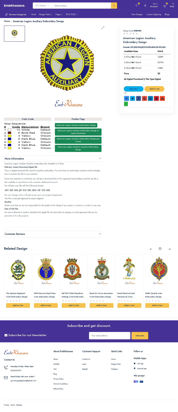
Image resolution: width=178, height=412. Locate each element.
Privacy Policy (58, 378)
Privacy (6, 404)
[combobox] (42, 5)
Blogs (167, 14)
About (55, 359)
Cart (54, 368)
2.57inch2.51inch (132, 56)
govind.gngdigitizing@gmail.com (23, 380)
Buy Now (133, 88)
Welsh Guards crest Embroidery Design (153, 295)
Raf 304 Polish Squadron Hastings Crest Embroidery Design (73, 295)
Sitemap (19, 404)
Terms (13, 404)
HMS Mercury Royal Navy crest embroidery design (45, 295)
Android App (140, 368)
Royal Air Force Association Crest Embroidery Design (101, 295)
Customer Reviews (15, 234)
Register (85, 368)
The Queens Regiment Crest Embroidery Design (16, 295)
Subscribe (140, 335)
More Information (14, 158)
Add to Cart (18, 305)
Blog (55, 373)
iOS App (138, 363)
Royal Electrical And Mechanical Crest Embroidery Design (126, 295)
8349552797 (16, 370)
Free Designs (137, 14)
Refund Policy (58, 388)
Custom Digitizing (153, 14)
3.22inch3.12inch (132, 62)
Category (114, 368)
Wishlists (56, 363)
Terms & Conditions (60, 383)
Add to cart (154, 88)
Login (84, 363)
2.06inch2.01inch (132, 67)
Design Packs (116, 363)
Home (113, 359)
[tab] (14, 34)
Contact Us (86, 359)
